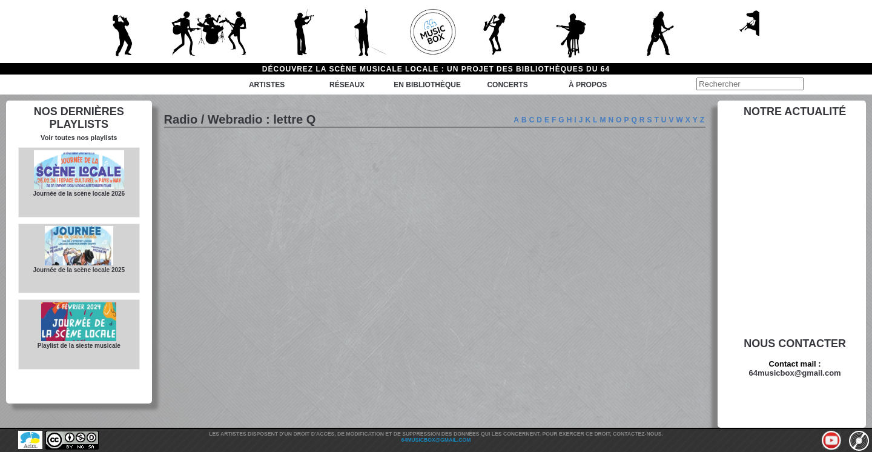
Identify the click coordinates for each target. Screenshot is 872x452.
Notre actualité (795, 111)
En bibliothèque (427, 85)
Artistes (267, 85)
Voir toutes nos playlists (79, 137)
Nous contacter (795, 343)
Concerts (507, 85)
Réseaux (347, 85)
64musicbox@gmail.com (795, 372)
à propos (588, 85)
